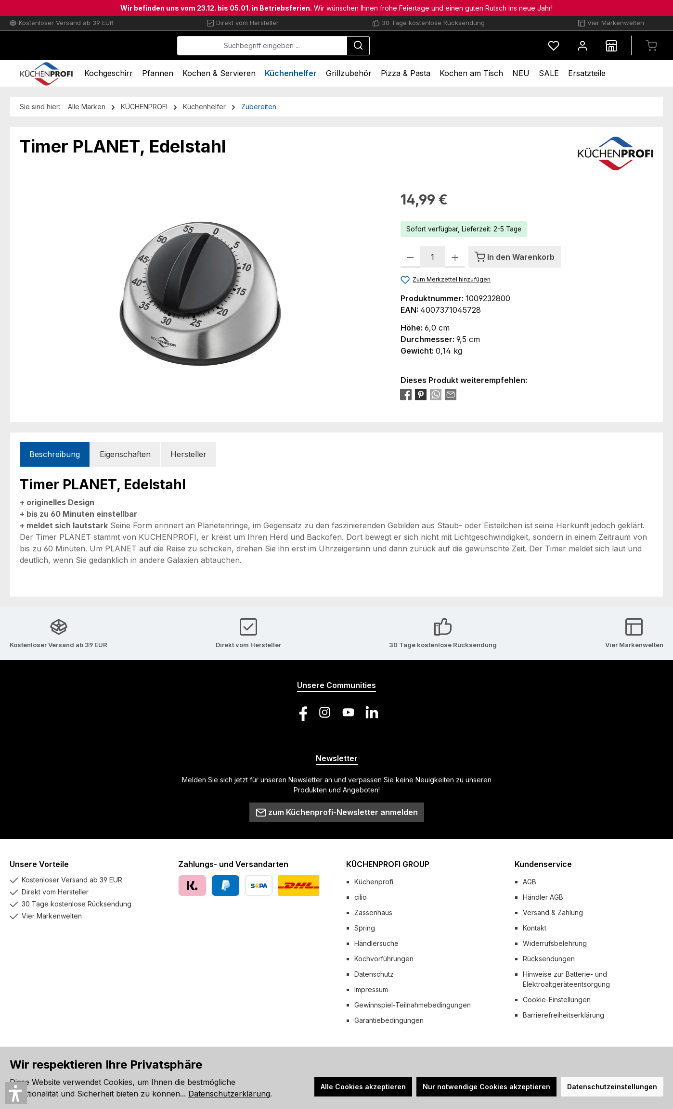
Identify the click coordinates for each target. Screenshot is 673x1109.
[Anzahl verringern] (410, 257)
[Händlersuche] (611, 45)
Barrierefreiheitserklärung (563, 1015)
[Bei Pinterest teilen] (421, 394)
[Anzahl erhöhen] (455, 257)
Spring (364, 928)
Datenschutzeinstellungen (612, 1087)
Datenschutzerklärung (229, 1093)
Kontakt (534, 928)
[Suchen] (430, 45)
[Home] (46, 73)
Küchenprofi (373, 882)
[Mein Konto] (582, 45)
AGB (529, 882)
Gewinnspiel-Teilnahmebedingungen (412, 1005)
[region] (200, 293)
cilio (360, 897)
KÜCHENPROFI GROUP (387, 864)
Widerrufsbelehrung (555, 943)
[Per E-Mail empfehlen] (450, 394)
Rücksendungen (549, 959)
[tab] (55, 454)
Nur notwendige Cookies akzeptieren (486, 1087)
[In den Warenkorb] (514, 257)
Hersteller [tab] (188, 454)
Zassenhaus (373, 912)
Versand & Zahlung (553, 912)
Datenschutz (374, 974)
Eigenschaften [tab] (125, 454)
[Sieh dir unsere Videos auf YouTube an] (348, 712)
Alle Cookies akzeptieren (363, 1087)
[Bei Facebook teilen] (406, 394)
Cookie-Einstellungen (557, 999)
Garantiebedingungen (389, 1020)
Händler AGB (543, 897)
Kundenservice (543, 864)
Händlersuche (376, 943)
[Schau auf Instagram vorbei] (325, 712)
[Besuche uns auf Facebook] (301, 712)
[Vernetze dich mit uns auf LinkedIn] (372, 712)
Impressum (371, 989)
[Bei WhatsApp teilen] (435, 394)
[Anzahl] (433, 257)
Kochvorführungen (384, 959)
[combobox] (334, 45)
